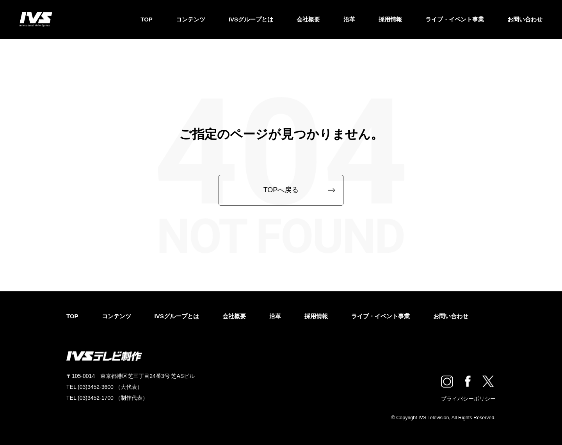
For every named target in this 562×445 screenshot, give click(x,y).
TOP (146, 19)
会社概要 (308, 19)
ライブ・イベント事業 (454, 19)
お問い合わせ (524, 19)
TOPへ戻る (281, 190)
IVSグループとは (251, 19)
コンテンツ (190, 19)
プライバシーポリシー (468, 398)
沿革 (349, 19)
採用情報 (390, 19)
